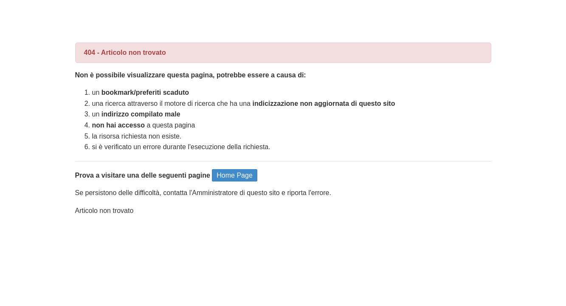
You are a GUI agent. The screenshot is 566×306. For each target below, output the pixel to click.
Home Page (235, 175)
